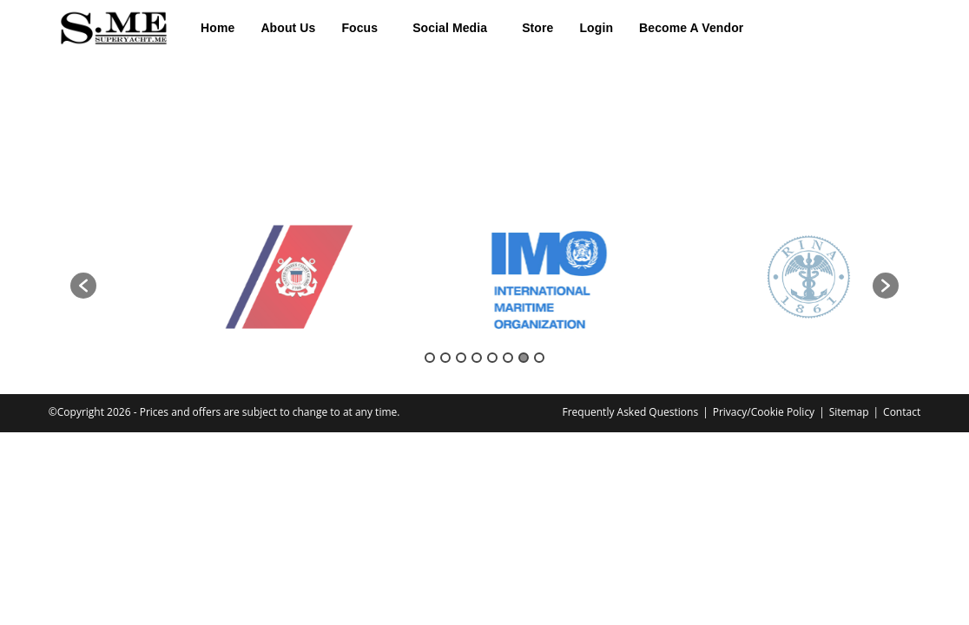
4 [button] (476, 357)
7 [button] (523, 357)
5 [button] (492, 357)
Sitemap (849, 412)
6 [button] (508, 357)
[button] (363, 28)
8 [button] (539, 357)
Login (596, 28)
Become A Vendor (691, 28)
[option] (214, 277)
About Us (287, 28)
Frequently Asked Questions (630, 412)
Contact (901, 412)
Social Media (449, 28)
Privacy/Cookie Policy (763, 412)
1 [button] (430, 357)
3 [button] (461, 357)
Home (217, 28)
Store (537, 28)
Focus (359, 28)
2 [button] (445, 357)
